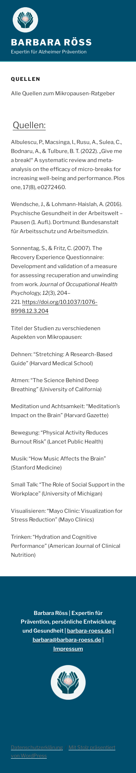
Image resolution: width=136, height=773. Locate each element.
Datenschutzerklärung (37, 747)
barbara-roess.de (89, 631)
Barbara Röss (51, 42)
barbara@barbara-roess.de (67, 640)
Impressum (68, 649)
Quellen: (29, 125)
